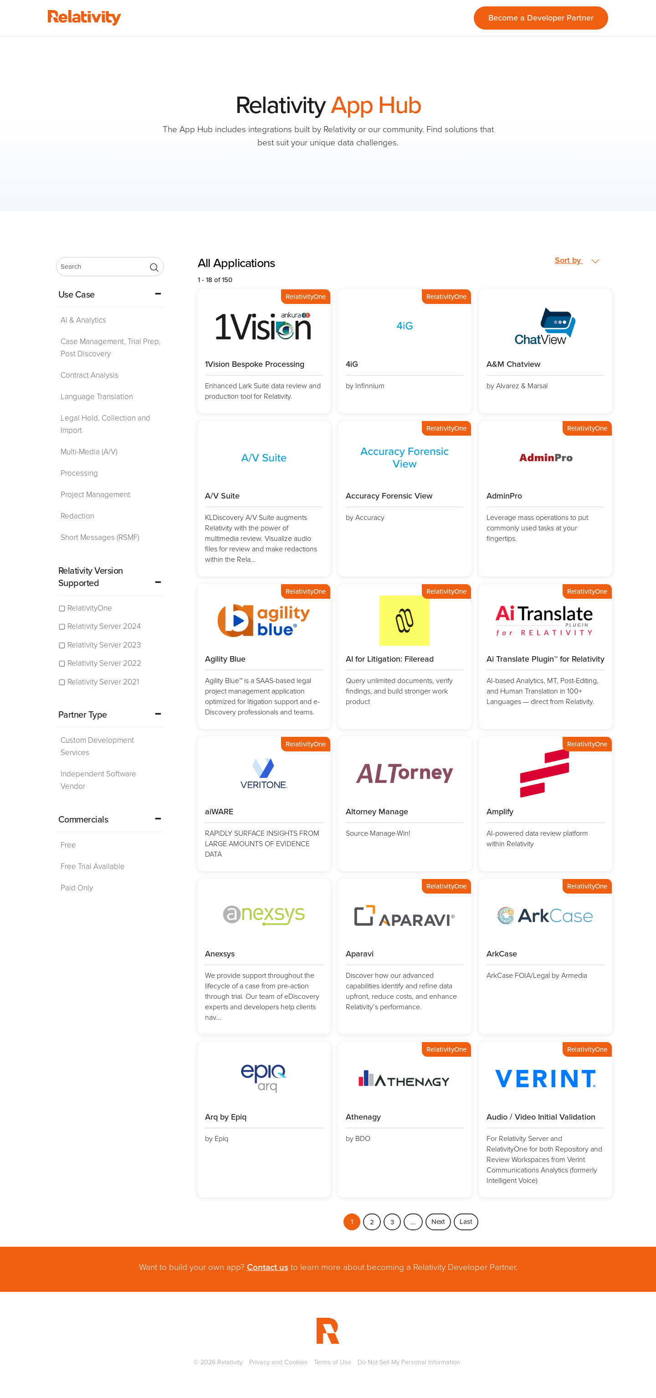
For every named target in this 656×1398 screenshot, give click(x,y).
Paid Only (77, 888)
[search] (110, 266)
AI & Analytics (83, 320)
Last (466, 1222)
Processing (79, 473)
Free (68, 845)
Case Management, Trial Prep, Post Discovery (111, 348)
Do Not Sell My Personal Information (409, 1362)
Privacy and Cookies (278, 1362)
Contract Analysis (89, 375)
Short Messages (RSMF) (100, 537)
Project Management (95, 494)
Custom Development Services (97, 746)
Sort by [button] (577, 260)
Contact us (267, 1267)
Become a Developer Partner (541, 18)
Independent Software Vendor (98, 780)
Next (438, 1222)
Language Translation (97, 396)
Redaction (77, 516)
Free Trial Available (93, 866)
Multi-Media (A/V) (89, 451)
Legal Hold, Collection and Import (105, 424)
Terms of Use (332, 1362)
